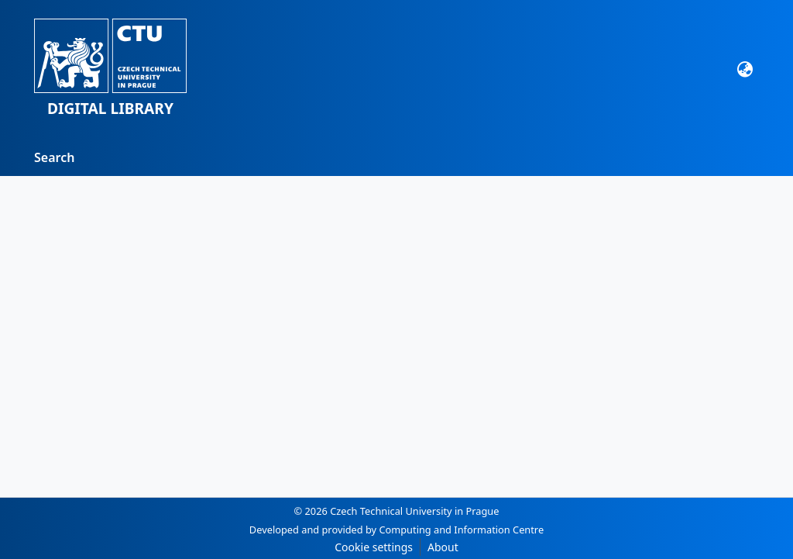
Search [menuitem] (54, 157)
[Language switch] (745, 69)
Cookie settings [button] (374, 547)
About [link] (442, 547)
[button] (110, 69)
